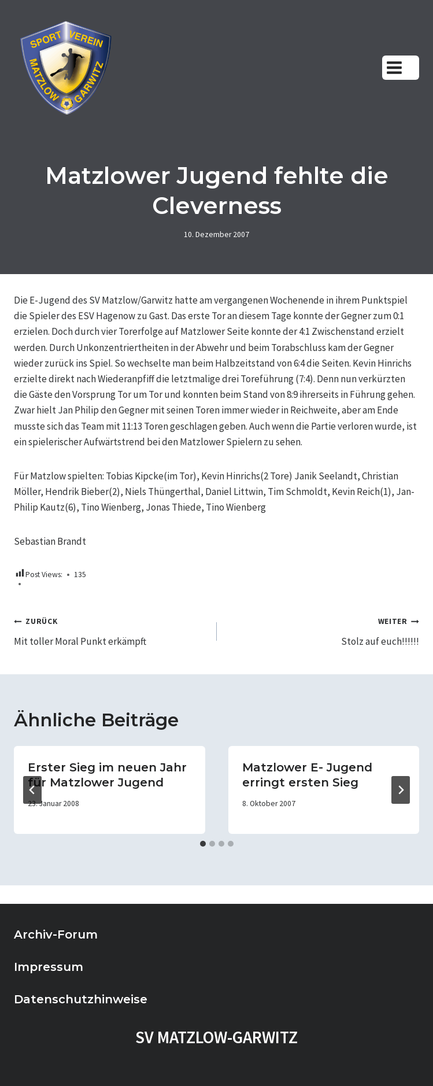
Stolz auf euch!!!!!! (323, 630)
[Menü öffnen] (400, 67)
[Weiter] (400, 790)
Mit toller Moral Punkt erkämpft (110, 630)
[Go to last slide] (32, 790)
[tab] (203, 844)
